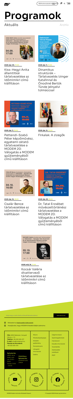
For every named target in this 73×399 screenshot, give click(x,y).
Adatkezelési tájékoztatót (25, 331)
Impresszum (56, 349)
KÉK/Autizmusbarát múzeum (47, 3)
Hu (53, 3)
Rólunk (35, 343)
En (57, 3)
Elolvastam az (20, 331)
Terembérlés (56, 355)
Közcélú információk (58, 352)
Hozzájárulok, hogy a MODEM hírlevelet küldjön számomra (26, 334)
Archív (64, 25)
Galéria (35, 363)
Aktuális (11, 25)
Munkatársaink (38, 354)
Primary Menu (69, 3)
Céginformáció (57, 343)
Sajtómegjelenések (58, 346)
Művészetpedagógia (39, 346)
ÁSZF (53, 363)
